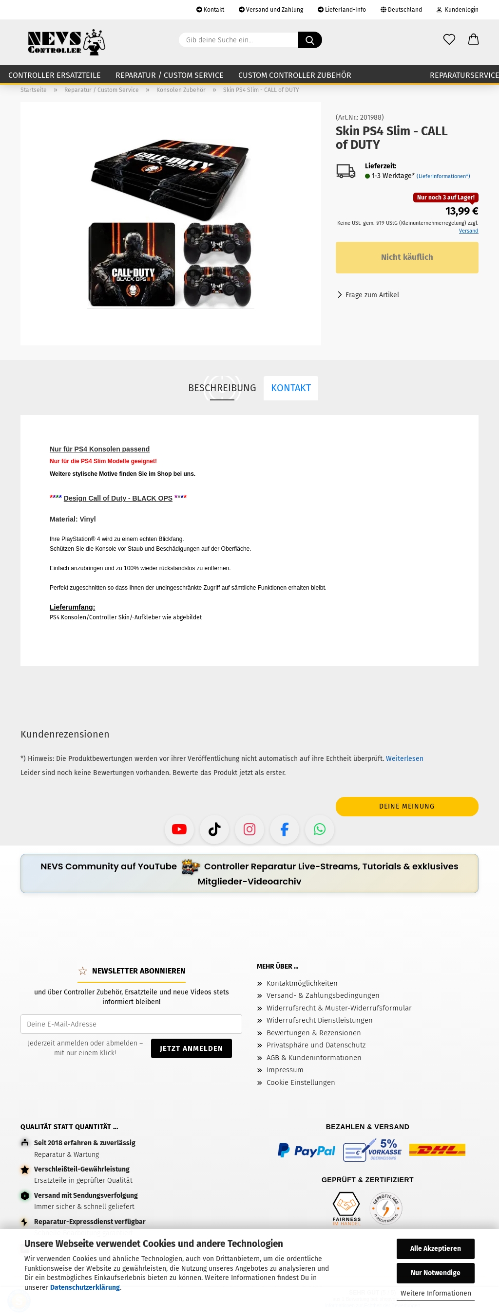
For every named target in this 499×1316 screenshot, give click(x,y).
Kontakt (210, 9)
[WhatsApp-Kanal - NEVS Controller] (319, 829)
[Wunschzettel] (449, 39)
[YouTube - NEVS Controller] (179, 829)
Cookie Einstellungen (301, 1082)
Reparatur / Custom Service (169, 75)
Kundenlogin (458, 9)
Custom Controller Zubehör (294, 75)
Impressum (285, 1069)
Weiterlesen (404, 759)
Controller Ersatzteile (54, 75)
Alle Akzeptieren (435, 1248)
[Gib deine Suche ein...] (310, 40)
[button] (473, 39)
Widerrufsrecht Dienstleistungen (320, 1020)
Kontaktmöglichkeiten (302, 983)
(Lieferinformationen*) (443, 176)
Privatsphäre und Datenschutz (316, 1045)
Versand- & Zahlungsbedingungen (323, 995)
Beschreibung (222, 388)
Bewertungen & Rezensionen (314, 1032)
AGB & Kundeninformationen (314, 1057)
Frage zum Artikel (372, 295)
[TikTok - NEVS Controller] (214, 829)
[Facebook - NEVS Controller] (284, 829)
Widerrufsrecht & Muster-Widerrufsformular (339, 1008)
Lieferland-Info (342, 9)
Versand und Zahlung (271, 9)
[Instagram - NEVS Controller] (249, 829)
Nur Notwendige (436, 1273)
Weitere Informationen (436, 1293)
